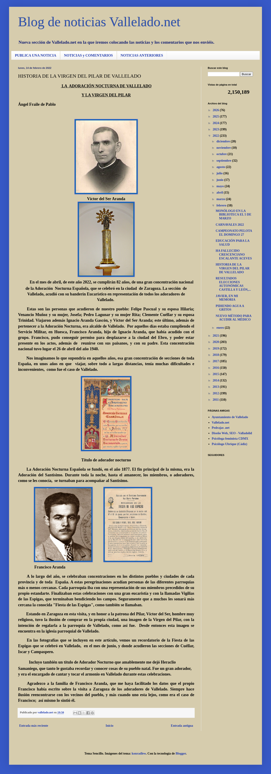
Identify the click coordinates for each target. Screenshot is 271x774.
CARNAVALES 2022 (230, 224)
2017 (216, 361)
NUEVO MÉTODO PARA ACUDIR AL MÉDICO (233, 317)
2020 (216, 342)
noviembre (223, 147)
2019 (216, 348)
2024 (216, 123)
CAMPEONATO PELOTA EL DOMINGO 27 (234, 232)
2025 (216, 116)
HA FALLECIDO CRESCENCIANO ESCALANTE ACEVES (234, 254)
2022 (216, 135)
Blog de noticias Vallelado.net (99, 21)
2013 (216, 386)
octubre (221, 154)
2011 (216, 399)
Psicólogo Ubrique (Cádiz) (229, 444)
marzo (221, 199)
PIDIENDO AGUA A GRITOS (230, 308)
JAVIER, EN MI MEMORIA (227, 298)
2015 (216, 374)
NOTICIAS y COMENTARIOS (88, 55)
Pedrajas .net (221, 427)
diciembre (223, 141)
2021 (216, 335)
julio (219, 173)
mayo (220, 186)
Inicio (109, 725)
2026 (216, 110)
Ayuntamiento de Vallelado (230, 417)
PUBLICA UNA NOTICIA (35, 55)
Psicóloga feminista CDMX (230, 438)
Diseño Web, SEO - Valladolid (232, 433)
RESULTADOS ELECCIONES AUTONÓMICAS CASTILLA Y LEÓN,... (233, 284)
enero (220, 327)
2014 (216, 380)
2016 (216, 367)
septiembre (224, 160)
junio (220, 180)
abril (220, 192)
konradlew (139, 753)
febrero (221, 205)
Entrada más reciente (33, 725)
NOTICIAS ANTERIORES (142, 55)
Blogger (181, 753)
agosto (221, 167)
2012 (216, 393)
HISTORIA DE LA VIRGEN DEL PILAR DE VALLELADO (233, 268)
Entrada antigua (182, 725)
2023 (216, 129)
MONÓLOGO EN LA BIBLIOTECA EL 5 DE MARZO (233, 214)
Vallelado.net (220, 422)
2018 (216, 355)
